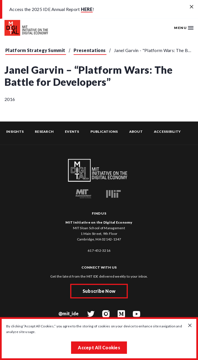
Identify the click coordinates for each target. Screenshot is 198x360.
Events (72, 131)
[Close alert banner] (192, 7)
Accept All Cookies (99, 347)
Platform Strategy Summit (35, 50)
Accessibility (167, 131)
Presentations (90, 50)
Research (44, 131)
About (136, 131)
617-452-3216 (99, 250)
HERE (87, 9)
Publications (104, 131)
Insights (15, 131)
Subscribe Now (99, 291)
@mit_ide (68, 313)
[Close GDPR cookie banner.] (190, 326)
